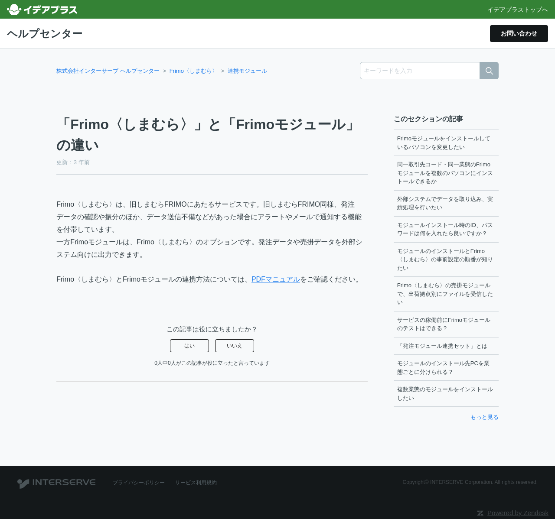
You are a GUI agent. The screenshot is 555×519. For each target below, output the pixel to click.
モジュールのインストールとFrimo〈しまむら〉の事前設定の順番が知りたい (445, 259)
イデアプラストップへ (517, 9)
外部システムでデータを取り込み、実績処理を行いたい (445, 203)
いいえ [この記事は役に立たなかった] (234, 346)
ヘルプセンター (44, 33)
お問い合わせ (519, 33)
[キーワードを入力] (429, 70)
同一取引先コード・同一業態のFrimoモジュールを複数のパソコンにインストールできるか (445, 173)
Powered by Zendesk (517, 512)
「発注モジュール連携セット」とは (442, 346)
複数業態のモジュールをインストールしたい (445, 393)
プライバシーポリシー (139, 482)
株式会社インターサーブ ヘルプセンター (108, 71)
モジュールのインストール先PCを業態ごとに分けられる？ (443, 367)
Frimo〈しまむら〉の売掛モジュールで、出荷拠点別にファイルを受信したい (445, 293)
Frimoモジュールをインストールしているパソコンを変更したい (443, 142)
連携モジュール (247, 71)
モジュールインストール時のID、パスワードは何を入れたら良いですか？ (445, 229)
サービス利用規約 (196, 482)
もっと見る (484, 417)
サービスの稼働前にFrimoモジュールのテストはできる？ (443, 324)
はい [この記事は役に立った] (189, 346)
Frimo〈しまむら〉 (194, 71)
